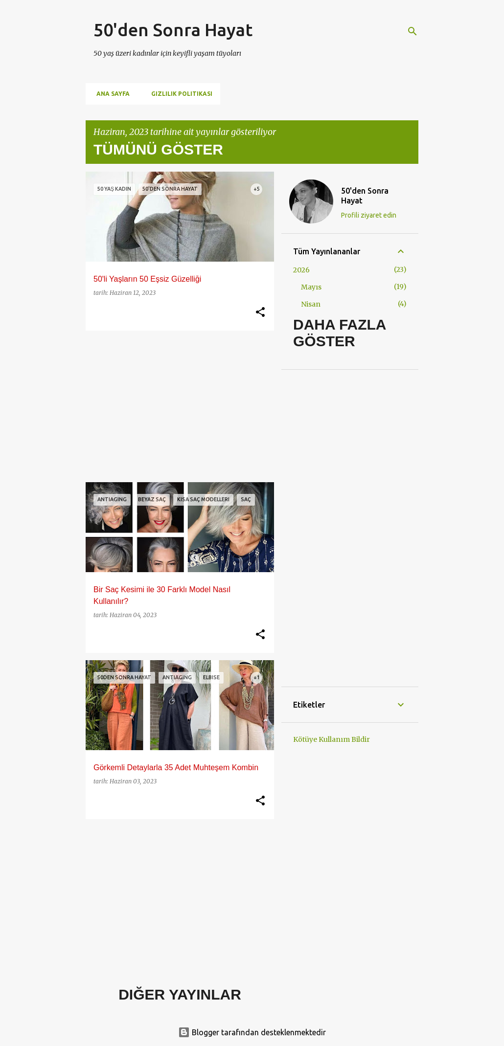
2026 (301, 270)
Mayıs (311, 287)
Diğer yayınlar (179, 994)
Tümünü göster (158, 149)
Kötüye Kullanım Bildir (331, 739)
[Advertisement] (176, 406)
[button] (260, 312)
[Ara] (412, 31)
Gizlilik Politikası (178, 93)
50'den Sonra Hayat (172, 30)
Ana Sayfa (110, 93)
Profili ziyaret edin (368, 215)
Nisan (311, 304)
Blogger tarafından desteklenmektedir (252, 1032)
